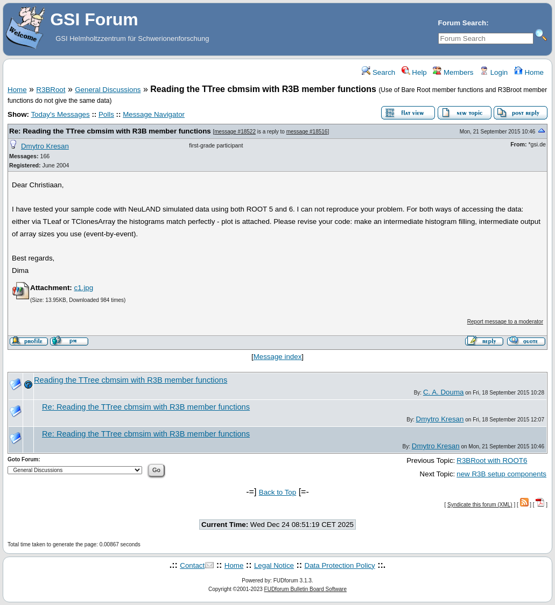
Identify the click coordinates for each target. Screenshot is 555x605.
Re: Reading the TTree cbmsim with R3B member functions (110, 131)
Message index (278, 357)
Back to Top (277, 492)
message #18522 (235, 132)
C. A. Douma (443, 392)
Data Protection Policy (340, 565)
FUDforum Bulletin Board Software (305, 589)
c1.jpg (83, 288)
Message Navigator (154, 114)
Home (529, 72)
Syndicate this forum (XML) (479, 505)
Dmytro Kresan (45, 146)
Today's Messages (60, 114)
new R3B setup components (501, 474)
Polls (106, 114)
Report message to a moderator (505, 322)
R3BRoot (50, 90)
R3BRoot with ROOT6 (491, 460)
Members (453, 72)
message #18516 (307, 132)
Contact (192, 565)
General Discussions (107, 90)
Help (414, 72)
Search (378, 72)
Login (494, 72)
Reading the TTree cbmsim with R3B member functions (130, 380)
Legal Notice (274, 565)
